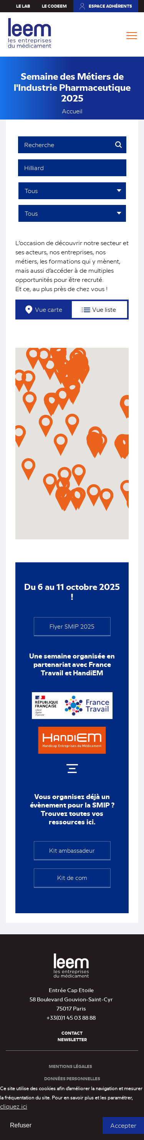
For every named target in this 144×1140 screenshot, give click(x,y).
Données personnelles (72, 1078)
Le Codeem (54, 6)
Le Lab (23, 6)
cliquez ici (13, 1106)
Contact (72, 1033)
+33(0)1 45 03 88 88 (71, 1017)
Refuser (20, 1125)
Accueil (72, 111)
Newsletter (72, 1039)
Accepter (123, 1125)
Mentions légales (70, 1066)
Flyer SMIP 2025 (72, 626)
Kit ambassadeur (72, 850)
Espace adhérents (110, 6)
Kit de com (72, 877)
